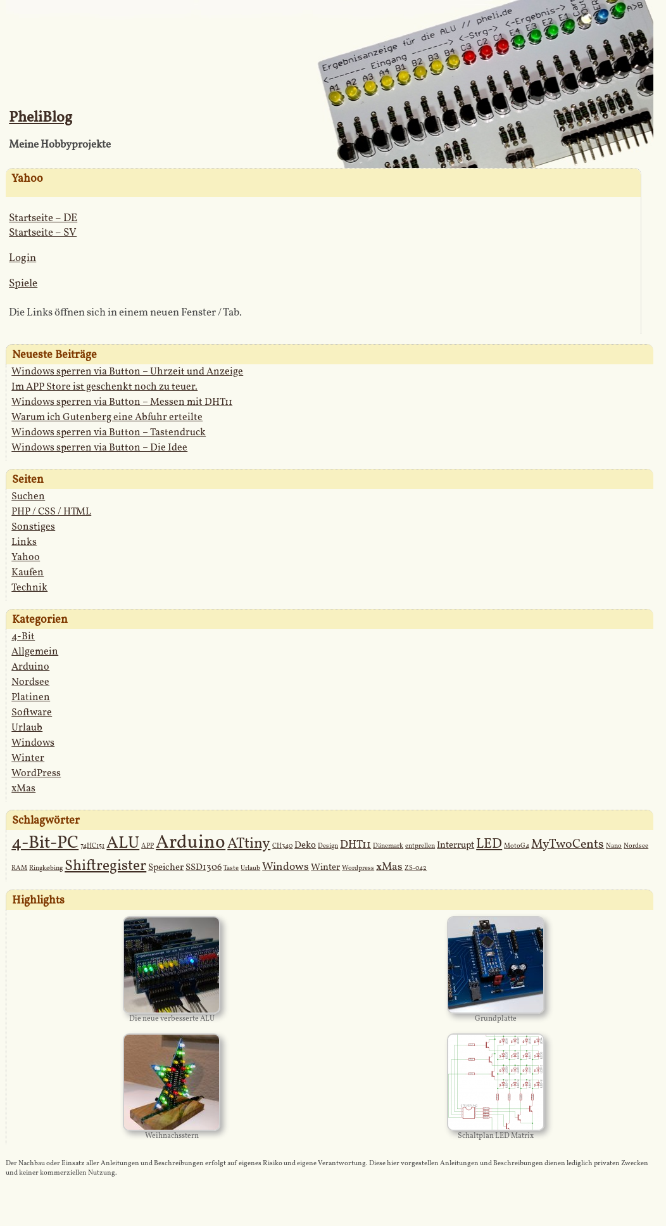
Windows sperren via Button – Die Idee (99, 448)
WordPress (36, 774)
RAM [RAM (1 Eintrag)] (19, 868)
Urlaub (26, 728)
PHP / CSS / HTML (51, 512)
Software (31, 713)
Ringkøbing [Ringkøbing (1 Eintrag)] (46, 868)
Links (24, 542)
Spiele (23, 283)
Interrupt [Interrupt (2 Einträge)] (455, 845)
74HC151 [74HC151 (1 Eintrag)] (92, 846)
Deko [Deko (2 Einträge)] (305, 845)
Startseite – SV (43, 233)
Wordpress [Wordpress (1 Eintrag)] (358, 868)
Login (22, 258)
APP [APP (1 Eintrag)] (147, 846)
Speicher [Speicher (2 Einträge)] (166, 867)
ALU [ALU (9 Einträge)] (122, 843)
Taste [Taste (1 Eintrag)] (231, 868)
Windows (32, 743)
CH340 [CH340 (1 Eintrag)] (282, 846)
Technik (29, 588)
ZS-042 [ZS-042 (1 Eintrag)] (416, 868)
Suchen (28, 497)
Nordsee (30, 682)
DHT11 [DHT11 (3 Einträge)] (355, 845)
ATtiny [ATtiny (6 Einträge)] (248, 844)
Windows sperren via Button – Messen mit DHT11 (121, 402)
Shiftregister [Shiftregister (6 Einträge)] (105, 866)
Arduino (30, 667)
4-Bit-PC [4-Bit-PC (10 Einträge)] (45, 843)
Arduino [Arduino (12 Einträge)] (190, 843)
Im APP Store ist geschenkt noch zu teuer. (104, 387)
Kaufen (27, 573)
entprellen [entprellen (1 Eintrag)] (420, 846)
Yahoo (25, 558)
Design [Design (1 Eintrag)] (328, 846)
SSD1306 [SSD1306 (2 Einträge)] (203, 867)
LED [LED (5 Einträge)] (489, 844)
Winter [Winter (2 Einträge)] (325, 867)
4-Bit (23, 637)
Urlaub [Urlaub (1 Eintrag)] (250, 868)
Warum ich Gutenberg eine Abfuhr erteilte (107, 418)
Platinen (30, 698)
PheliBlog (40, 118)
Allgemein (34, 652)
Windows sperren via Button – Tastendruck (108, 433)
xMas (23, 789)
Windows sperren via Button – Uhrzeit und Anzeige (127, 372)
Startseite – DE (43, 218)
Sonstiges (33, 527)
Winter (27, 758)
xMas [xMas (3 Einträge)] (389, 867)
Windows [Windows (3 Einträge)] (285, 867)
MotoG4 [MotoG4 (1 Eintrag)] (516, 846)
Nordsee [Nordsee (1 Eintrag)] (636, 846)
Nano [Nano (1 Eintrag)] (614, 846)
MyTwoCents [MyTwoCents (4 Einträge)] (567, 844)
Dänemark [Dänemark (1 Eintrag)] (388, 846)
